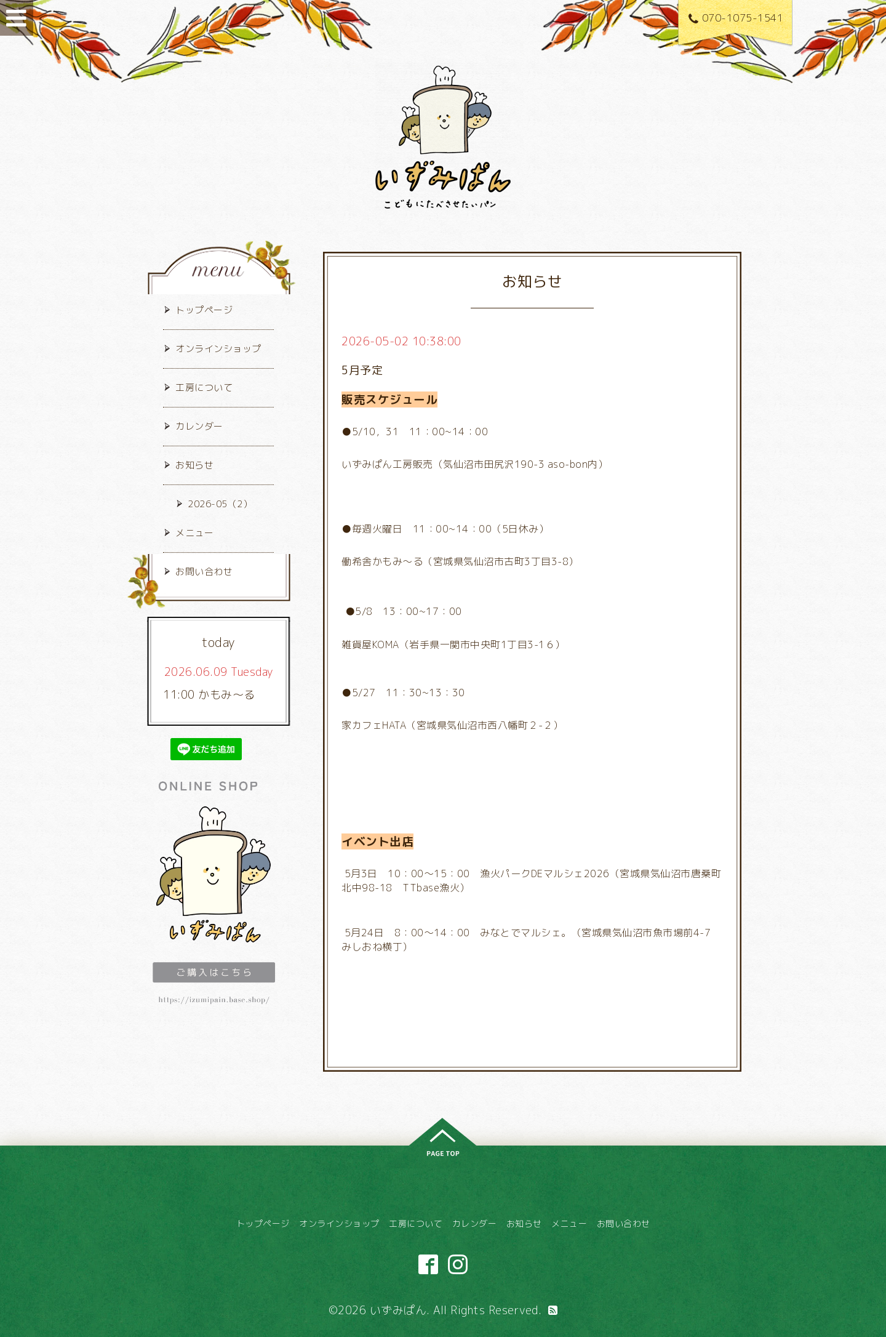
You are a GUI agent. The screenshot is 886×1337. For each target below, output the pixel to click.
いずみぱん (398, 1310)
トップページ (204, 309)
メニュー (194, 532)
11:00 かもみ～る (209, 694)
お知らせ (194, 465)
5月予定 (362, 370)
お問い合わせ (204, 571)
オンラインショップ (218, 348)
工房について (204, 387)
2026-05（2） (220, 503)
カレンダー (199, 426)
